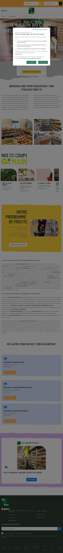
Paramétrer (31, 62)
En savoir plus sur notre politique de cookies (30, 58)
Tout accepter (43, 62)
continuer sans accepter (39, 29)
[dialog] (31, 47)
